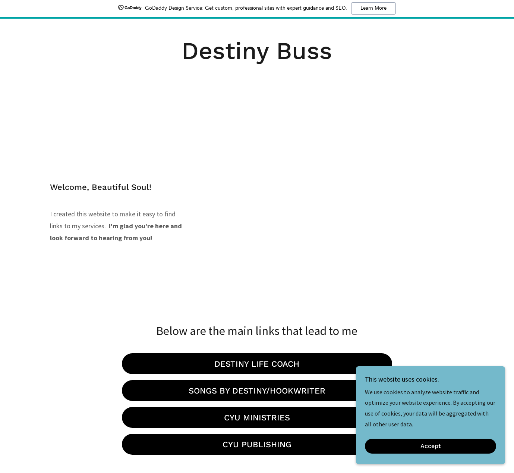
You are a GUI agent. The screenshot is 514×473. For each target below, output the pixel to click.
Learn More (373, 8)
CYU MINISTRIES (257, 417)
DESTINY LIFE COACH (256, 364)
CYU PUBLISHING (257, 444)
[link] (257, 56)
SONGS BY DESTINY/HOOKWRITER (257, 390)
